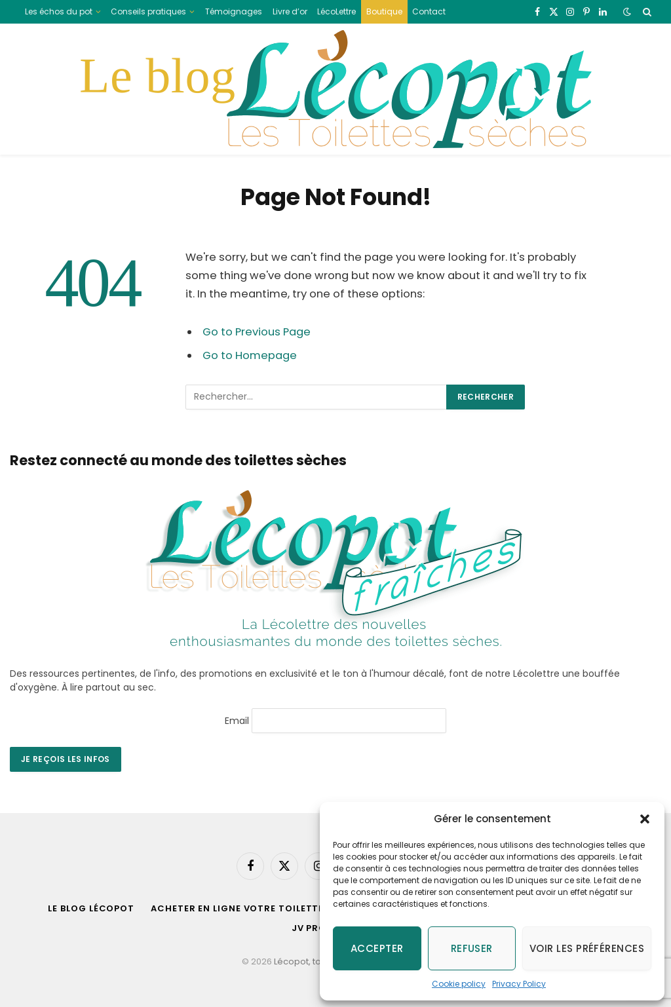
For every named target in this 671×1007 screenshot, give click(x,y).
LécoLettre (336, 11)
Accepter (377, 948)
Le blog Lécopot (91, 908)
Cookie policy (459, 983)
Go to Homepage (249, 355)
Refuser (472, 948)
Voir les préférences (586, 948)
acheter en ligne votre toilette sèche (254, 908)
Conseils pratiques (148, 11)
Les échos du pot (58, 11)
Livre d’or (290, 11)
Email (237, 720)
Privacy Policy (519, 983)
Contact (429, 11)
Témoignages (233, 11)
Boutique (384, 11)
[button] (644, 819)
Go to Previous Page (256, 331)
